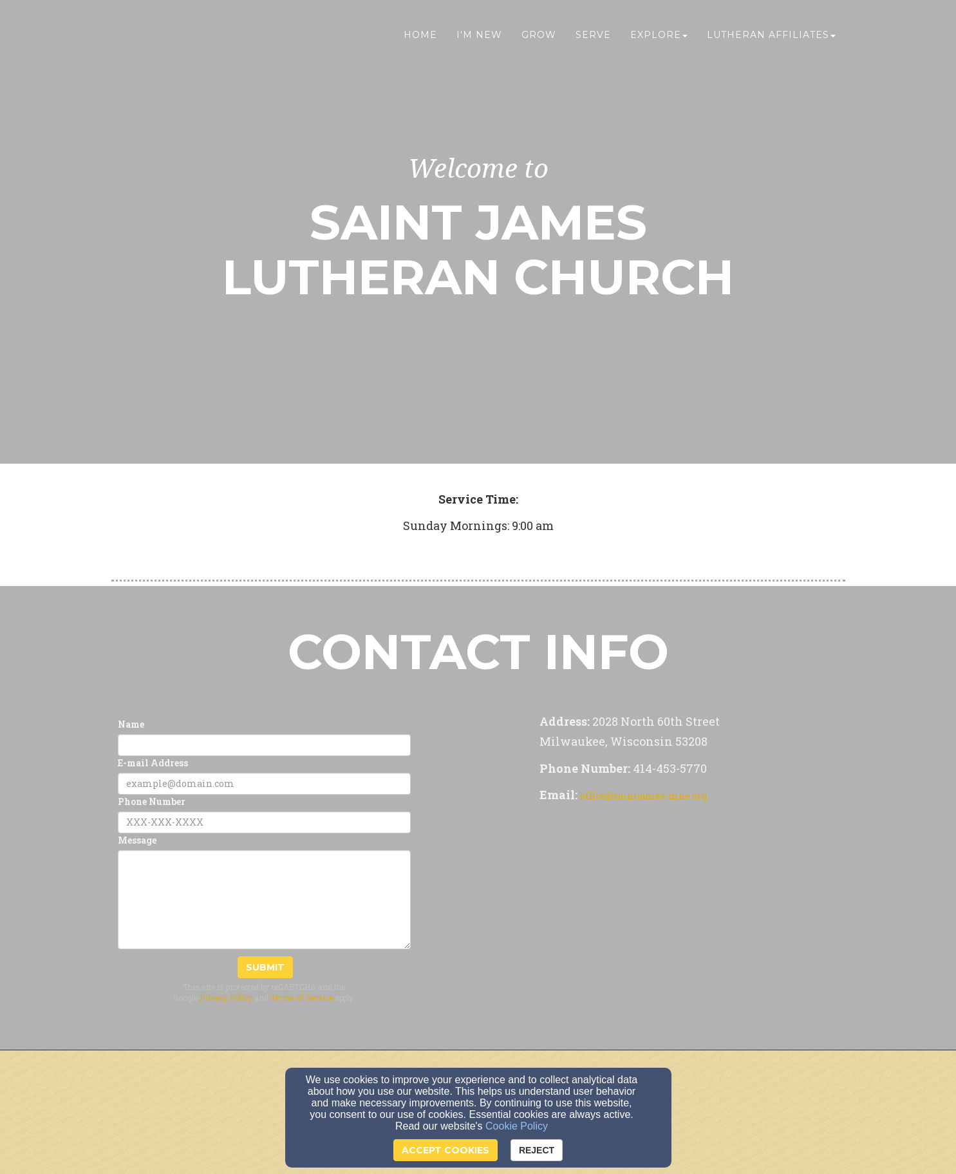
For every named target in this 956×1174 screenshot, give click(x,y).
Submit (265, 967)
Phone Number (151, 801)
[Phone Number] (264, 822)
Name (131, 724)
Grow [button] (538, 37)
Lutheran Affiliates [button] (771, 37)
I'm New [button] (479, 37)
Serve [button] (593, 37)
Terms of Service (301, 997)
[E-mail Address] (264, 784)
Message (137, 840)
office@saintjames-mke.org (643, 796)
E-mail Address (153, 763)
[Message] (264, 899)
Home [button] (420, 37)
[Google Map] (661, 904)
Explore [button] (659, 37)
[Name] (264, 745)
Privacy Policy (226, 997)
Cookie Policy (516, 1126)
